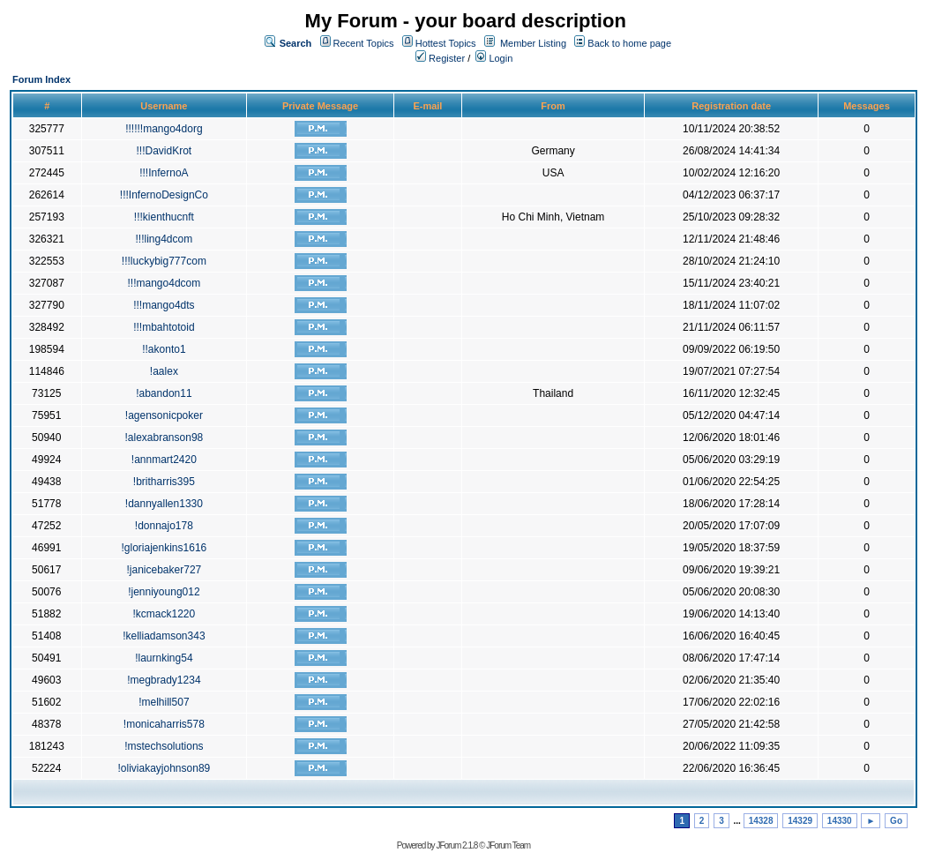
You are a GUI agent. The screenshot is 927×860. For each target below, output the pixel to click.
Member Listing (533, 43)
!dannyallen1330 (164, 503)
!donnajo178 (164, 526)
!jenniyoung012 (163, 592)
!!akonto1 (163, 349)
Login (493, 58)
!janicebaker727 (164, 570)
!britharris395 (164, 481)
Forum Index (41, 79)
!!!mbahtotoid (163, 327)
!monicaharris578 (164, 724)
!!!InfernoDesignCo (164, 195)
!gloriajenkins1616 (164, 548)
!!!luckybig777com (164, 261)
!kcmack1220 (164, 614)
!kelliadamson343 (164, 636)
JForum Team (508, 845)
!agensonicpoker (164, 415)
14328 (761, 821)
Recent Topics (363, 43)
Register (440, 58)
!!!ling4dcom (164, 239)
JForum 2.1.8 (456, 845)
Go (896, 821)
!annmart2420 (164, 459)
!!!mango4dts (163, 305)
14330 (839, 821)
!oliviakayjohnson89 (164, 768)
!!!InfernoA (163, 173)
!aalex (164, 371)
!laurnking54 (163, 658)
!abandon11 (163, 393)
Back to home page (629, 43)
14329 (800, 821)
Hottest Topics (445, 43)
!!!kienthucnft (164, 217)
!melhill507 (163, 702)
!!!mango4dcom (164, 283)
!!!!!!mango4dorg (163, 129)
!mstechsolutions (163, 746)
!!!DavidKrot (164, 151)
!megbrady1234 (163, 680)
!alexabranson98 (164, 437)
